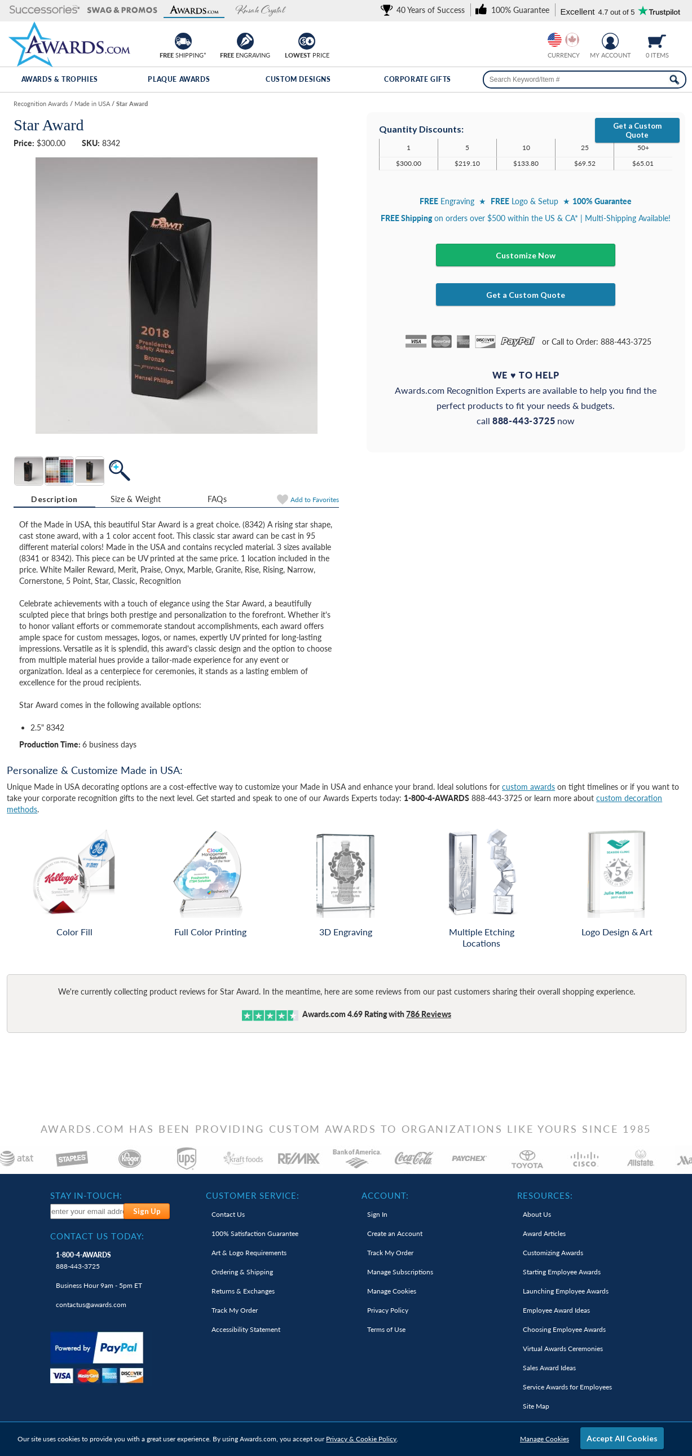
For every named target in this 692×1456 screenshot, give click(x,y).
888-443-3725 (83, 1260)
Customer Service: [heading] (252, 1195)
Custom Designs (298, 79)
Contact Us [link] (228, 1214)
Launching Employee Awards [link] (566, 1291)
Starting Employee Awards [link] (562, 1272)
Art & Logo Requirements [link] (249, 1252)
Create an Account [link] (394, 1233)
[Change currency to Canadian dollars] (572, 40)
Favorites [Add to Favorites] (314, 499)
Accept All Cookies (622, 1438)
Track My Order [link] (234, 1310)
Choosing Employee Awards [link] (564, 1329)
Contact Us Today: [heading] (97, 1236)
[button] (45, 10)
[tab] (54, 499)
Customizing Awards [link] (553, 1252)
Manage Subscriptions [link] (400, 1272)
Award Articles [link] (544, 1233)
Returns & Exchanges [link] (243, 1291)
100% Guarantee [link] (254, 1233)
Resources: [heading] (545, 1195)
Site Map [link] (536, 1406)
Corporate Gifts (417, 79)
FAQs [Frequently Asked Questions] (217, 499)
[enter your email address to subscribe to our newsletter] (87, 1211)
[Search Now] (674, 79)
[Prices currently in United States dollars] (555, 40)
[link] (424, 10)
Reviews (428, 1014)
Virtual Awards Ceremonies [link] (563, 1348)
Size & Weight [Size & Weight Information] (136, 499)
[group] (563, 40)
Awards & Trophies (59, 79)
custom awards (528, 786)
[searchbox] (585, 80)
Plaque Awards (179, 79)
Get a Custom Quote (637, 130)
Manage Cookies (544, 1439)
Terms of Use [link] (386, 1329)
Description (54, 499)
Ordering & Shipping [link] (242, 1272)
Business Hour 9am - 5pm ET (99, 1285)
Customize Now (526, 255)
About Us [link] (537, 1214)
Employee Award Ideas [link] (556, 1310)
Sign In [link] (377, 1214)
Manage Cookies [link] (391, 1291)
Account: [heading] (385, 1195)
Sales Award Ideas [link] (549, 1367)
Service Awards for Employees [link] (567, 1387)
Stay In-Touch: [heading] (86, 1195)
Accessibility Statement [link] (245, 1329)
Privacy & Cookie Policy (361, 1439)
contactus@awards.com (91, 1304)
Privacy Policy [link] (387, 1310)
